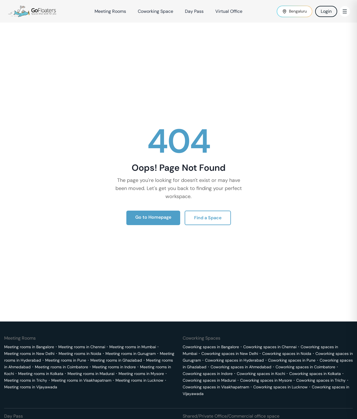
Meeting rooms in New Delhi (29, 353)
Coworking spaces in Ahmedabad (241, 366)
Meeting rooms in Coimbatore (61, 366)
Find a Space (207, 218)
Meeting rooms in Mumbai (132, 346)
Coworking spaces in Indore (208, 373)
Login (326, 11)
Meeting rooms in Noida (80, 353)
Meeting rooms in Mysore (141, 373)
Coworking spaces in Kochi (261, 373)
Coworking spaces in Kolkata (315, 373)
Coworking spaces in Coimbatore (305, 366)
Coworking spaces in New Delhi (229, 353)
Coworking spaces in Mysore (266, 380)
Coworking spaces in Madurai (209, 380)
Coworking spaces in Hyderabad (234, 360)
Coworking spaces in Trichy (321, 380)
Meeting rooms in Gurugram (130, 353)
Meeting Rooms (110, 11)
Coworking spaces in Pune (291, 360)
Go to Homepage (153, 217)
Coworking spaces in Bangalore (211, 346)
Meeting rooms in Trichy (25, 380)
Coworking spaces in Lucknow (280, 386)
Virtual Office (228, 11)
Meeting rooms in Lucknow (139, 380)
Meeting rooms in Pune (65, 360)
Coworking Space (155, 11)
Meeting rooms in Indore (114, 366)
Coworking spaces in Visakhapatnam (216, 386)
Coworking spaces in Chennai (269, 346)
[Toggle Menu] (344, 11)
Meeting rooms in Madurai (90, 373)
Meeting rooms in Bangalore (29, 346)
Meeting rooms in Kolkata (40, 373)
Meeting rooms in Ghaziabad (116, 360)
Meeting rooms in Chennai (81, 346)
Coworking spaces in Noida (286, 353)
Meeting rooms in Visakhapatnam (81, 380)
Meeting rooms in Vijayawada (30, 386)
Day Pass (194, 11)
